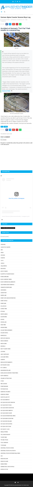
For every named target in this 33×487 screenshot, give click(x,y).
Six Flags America (5, 399)
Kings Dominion (4, 340)
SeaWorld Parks (5, 394)
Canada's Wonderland (6, 287)
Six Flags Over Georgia (6, 423)
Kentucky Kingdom (5, 338)
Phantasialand (4, 386)
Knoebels (3, 346)
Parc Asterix (4, 383)
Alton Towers (4, 271)
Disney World (4, 300)
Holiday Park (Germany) (6, 330)
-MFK (2, 249)
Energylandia (4, 314)
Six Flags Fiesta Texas (6, 405)
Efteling (3, 311)
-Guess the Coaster (5, 247)
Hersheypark (4, 327)
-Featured (3, 244)
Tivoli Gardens (4, 442)
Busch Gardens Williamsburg (8, 282)
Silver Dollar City (5, 397)
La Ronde (3, 351)
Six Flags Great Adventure (7, 407)
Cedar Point (4, 292)
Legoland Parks (4, 357)
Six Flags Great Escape (6, 413)
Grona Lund (3, 322)
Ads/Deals (3, 268)
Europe (2, 319)
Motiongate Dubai (5, 365)
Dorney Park (4, 308)
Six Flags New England (6, 421)
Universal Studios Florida (7, 448)
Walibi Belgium (4, 458)
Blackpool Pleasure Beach (7, 274)
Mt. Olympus (4, 367)
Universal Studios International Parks (10, 453)
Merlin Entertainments (6, 362)
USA (1, 456)
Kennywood (3, 335)
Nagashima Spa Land (5, 370)
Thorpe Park (4, 437)
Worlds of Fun (4, 469)
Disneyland (3, 303)
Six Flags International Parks (8, 415)
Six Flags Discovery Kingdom (8, 402)
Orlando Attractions (6, 378)
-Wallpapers (4, 266)
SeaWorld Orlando (5, 391)
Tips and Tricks (4, 439)
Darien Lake (3, 295)
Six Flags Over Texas (6, 426)
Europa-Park (4, 316)
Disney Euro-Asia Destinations (8, 298)
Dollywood (3, 306)
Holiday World (4, 332)
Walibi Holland (4, 461)
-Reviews (3, 255)
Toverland (3, 445)
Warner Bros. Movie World (7, 466)
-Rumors (3, 257)
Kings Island (4, 343)
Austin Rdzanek (6, 216)
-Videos (2, 263)
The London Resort (5, 434)
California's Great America (7, 284)
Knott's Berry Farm (5, 348)
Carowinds (3, 290)
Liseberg (3, 359)
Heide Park (3, 324)
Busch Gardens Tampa (6, 279)
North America (4, 375)
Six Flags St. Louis (5, 429)
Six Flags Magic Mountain (7, 418)
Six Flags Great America (7, 410)
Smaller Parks (4, 431)
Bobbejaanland (5, 276)
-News (5, 126)
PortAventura (4, 389)
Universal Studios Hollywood (8, 450)
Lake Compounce (5, 354)
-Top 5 (2, 260)
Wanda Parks (4, 464)
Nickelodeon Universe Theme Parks (9, 373)
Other (2, 381)
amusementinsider (16, 216)
